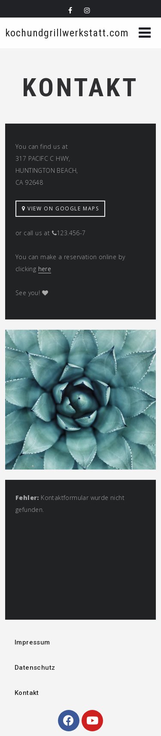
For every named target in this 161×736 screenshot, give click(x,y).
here (45, 269)
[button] (145, 33)
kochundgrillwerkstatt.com (67, 33)
